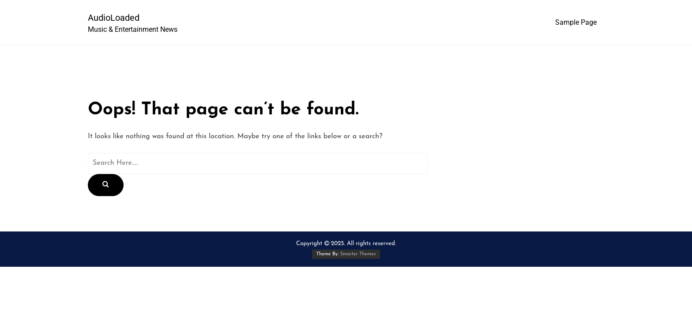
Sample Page (576, 22)
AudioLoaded (113, 17)
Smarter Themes (358, 254)
